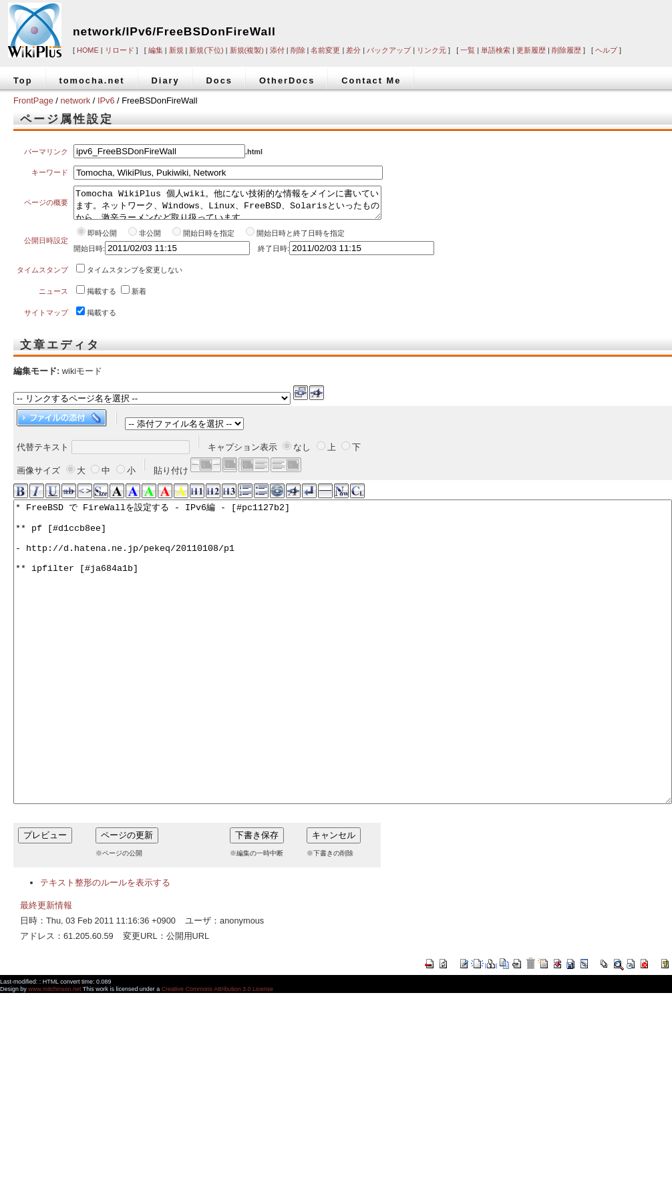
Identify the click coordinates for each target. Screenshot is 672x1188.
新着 (139, 297)
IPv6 (106, 100)
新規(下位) (206, 50)
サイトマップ (46, 319)
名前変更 (325, 50)
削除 (298, 50)
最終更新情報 (46, 971)
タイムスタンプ (42, 276)
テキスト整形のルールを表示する (105, 949)
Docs (219, 80)
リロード (119, 50)
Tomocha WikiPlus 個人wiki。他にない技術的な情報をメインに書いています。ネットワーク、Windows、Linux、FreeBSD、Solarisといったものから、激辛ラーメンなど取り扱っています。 (227, 206)
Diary (166, 80)
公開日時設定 (46, 246)
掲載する (101, 297)
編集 (155, 50)
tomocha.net (92, 80)
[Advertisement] (487, 21)
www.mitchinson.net (54, 1055)
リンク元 (431, 50)
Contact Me (371, 80)
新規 (176, 50)
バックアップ (389, 50)
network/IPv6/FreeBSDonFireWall (174, 31)
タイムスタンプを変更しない (134, 276)
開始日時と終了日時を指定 (301, 239)
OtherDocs (287, 80)
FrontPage (33, 100)
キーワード (49, 172)
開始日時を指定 (208, 239)
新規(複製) (247, 50)
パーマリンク (46, 152)
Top (23, 80)
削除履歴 (566, 50)
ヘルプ (606, 50)
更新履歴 (531, 50)
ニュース (53, 297)
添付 (277, 50)
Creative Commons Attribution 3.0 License (217, 1055)
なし (302, 453)
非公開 (151, 239)
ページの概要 (46, 206)
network (75, 100)
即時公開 (102, 239)
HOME (88, 50)
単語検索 (495, 50)
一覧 (467, 50)
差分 (353, 50)
